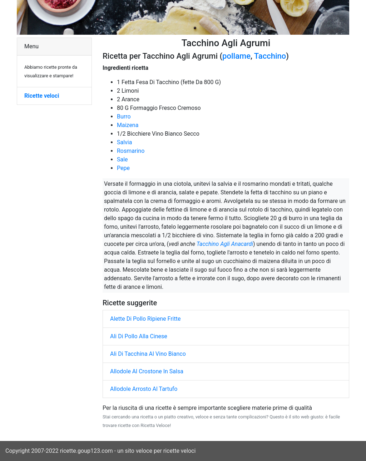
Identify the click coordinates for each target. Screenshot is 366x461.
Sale (122, 159)
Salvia (124, 142)
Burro (124, 116)
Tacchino (270, 56)
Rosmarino (130, 150)
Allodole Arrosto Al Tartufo (143, 388)
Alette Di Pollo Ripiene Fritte (145, 318)
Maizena (127, 125)
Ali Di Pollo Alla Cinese (138, 336)
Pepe (123, 168)
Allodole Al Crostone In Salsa (146, 371)
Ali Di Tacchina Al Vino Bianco (148, 353)
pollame (236, 56)
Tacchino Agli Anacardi (225, 244)
